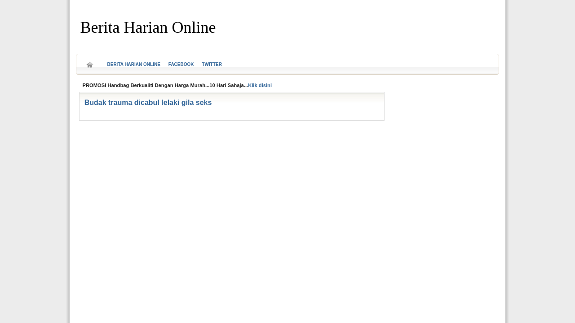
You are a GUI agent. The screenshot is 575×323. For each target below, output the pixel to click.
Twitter (212, 64)
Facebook (181, 64)
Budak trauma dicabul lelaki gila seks (148, 102)
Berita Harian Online (148, 27)
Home (89, 61)
